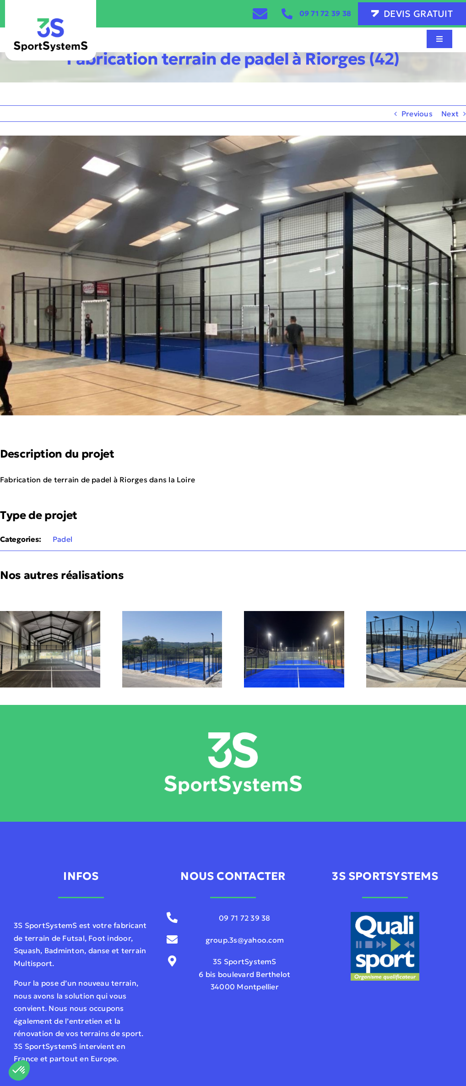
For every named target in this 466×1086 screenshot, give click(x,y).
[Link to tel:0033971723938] (287, 13)
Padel (62, 539)
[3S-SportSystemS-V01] (50, 22)
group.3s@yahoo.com (245, 939)
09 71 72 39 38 (325, 13)
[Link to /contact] (260, 13)
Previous (417, 113)
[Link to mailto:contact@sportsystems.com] (172, 939)
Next (450, 113)
